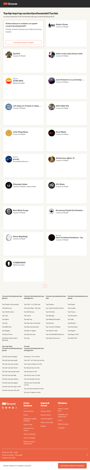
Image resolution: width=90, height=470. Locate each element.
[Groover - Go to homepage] (13, 404)
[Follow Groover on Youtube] (9, 408)
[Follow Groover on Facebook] (6, 408)
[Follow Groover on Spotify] (13, 408)
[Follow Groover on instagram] (3, 408)
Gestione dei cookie (8, 458)
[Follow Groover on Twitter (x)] (16, 408)
